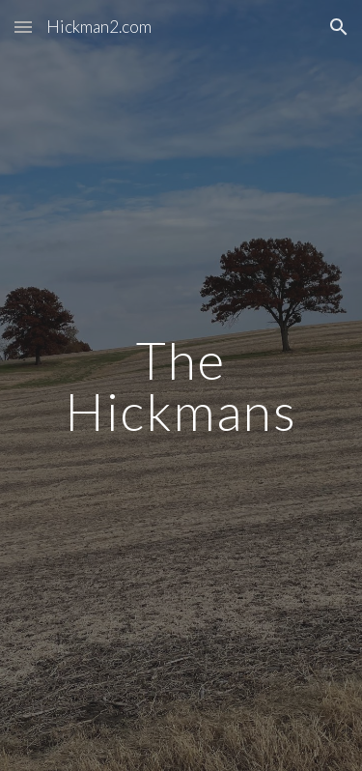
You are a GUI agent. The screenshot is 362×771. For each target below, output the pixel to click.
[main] (181, 386)
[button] (23, 26)
